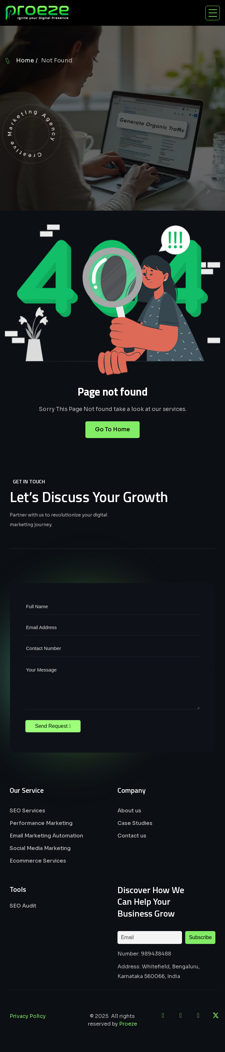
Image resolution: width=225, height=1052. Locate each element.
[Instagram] (198, 1015)
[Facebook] (180, 1015)
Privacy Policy (28, 1016)
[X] (216, 1015)
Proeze (128, 1023)
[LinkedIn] (163, 1015)
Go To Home (112, 438)
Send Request (53, 726)
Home (25, 60)
